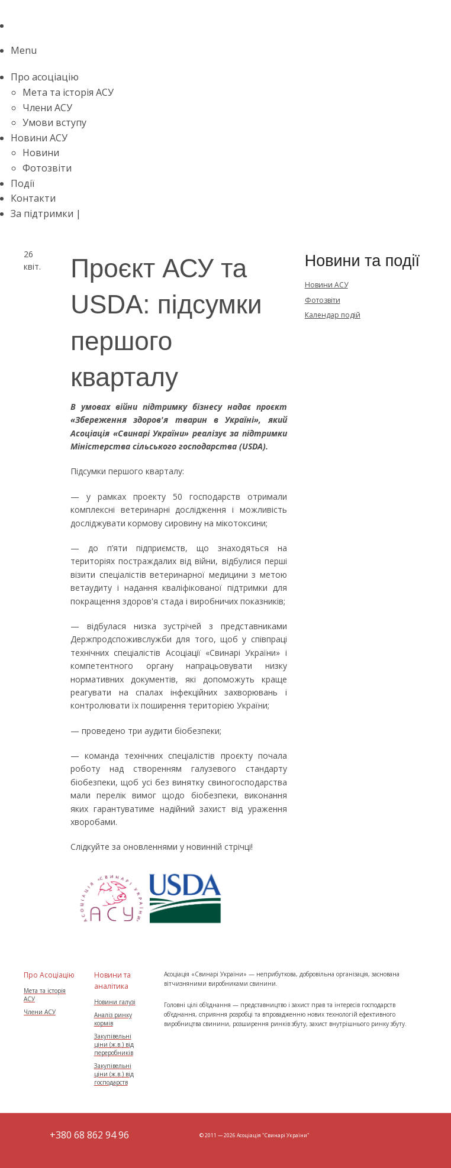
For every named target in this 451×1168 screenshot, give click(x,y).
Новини (40, 152)
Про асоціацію (45, 76)
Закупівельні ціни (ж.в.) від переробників (114, 1044)
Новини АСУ (39, 137)
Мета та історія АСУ (68, 92)
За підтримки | (47, 213)
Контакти (33, 198)
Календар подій (332, 315)
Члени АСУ (47, 107)
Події (22, 183)
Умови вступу (54, 122)
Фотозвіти (47, 167)
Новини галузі (115, 1002)
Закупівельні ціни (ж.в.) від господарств (114, 1074)
